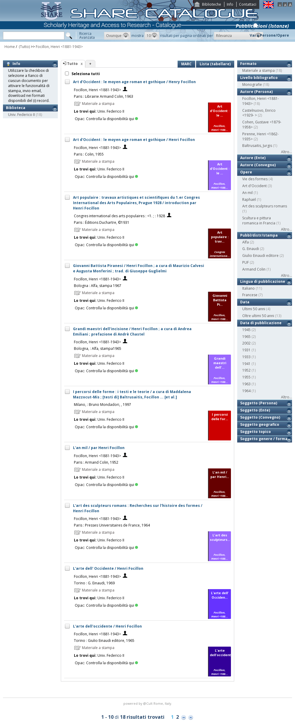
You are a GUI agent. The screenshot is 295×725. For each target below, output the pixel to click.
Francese (249, 294)
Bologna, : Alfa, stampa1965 (97, 348)
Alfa (245, 242)
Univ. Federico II (21, 114)
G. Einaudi (250, 248)
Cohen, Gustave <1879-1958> (261, 124)
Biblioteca (15, 107)
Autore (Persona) (256, 91)
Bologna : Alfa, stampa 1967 (97, 285)
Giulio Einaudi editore (260, 255)
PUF (245, 262)
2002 (246, 343)
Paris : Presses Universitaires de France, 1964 (112, 525)
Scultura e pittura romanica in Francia (258, 220)
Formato (248, 63)
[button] (117, 36)
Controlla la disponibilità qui (112, 118)
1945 (246, 329)
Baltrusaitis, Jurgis (257, 145)
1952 (246, 370)
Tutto (72, 63)
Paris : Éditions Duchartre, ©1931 (101, 222)
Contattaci (247, 4)
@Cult (148, 703)
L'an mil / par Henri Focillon (99, 447)
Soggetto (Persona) (258, 403)
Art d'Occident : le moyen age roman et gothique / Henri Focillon (134, 139)
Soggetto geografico (259, 424)
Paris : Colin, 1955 (89, 154)
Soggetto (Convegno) (260, 417)
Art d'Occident (254, 185)
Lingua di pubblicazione (262, 281)
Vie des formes (255, 178)
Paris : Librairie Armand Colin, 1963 (103, 96)
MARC (186, 63)
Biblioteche (211, 4)
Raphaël (249, 199)
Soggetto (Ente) (255, 410)
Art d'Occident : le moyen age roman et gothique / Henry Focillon (134, 81)
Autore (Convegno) (258, 164)
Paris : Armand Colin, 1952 (96, 462)
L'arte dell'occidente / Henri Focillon (107, 626)
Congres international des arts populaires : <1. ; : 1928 (119, 215)
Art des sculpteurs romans (264, 206)
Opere (246, 172)
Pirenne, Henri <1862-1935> (260, 136)
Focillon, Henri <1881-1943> (59, 46)
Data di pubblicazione (261, 322)
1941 (246, 363)
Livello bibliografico (259, 77)
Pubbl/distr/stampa (259, 235)
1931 (246, 350)
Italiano (248, 288)
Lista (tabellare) (215, 63)
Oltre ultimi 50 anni (258, 315)
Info (230, 4)
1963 (246, 383)
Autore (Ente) (253, 157)
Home (9, 46)
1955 (246, 377)
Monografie (252, 84)
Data (244, 302)
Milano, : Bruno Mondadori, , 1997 (102, 404)
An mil (247, 192)
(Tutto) (24, 46)
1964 (246, 390)
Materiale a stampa (258, 70)
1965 (246, 336)
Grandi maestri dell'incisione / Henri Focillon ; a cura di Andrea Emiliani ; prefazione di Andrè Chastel (132, 331)
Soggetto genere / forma (264, 438)
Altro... (286, 151)
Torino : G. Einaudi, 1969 (94, 583)
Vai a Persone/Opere (269, 35)
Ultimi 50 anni (253, 308)
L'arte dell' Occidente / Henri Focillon (108, 568)
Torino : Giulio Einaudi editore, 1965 (104, 640)
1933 (246, 356)
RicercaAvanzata (87, 35)
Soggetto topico (255, 431)
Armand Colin (254, 269)
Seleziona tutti (85, 73)
